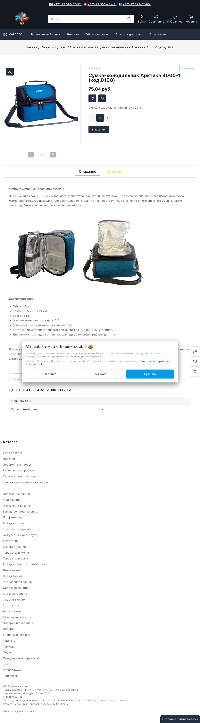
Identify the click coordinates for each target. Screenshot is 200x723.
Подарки (9, 628)
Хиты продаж (13, 452)
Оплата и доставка (129, 34)
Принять (150, 374)
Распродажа (12, 670)
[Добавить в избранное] (92, 98)
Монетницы (11, 540)
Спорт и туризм (54, 47)
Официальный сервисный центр (21, 661)
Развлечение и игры (18, 617)
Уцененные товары (17, 634)
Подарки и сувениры (18, 623)
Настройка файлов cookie (19, 711)
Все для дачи (13, 576)
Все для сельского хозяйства (24, 564)
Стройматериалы (16, 593)
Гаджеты (10, 640)
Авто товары (12, 611)
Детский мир (12, 570)
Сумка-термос (82, 47)
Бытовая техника (15, 546)
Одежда (9, 646)
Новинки (9, 458)
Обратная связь (98, 34)
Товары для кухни (16, 552)
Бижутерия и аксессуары (22, 535)
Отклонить (49, 374)
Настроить (100, 374)
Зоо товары (12, 605)
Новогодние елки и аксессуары (16, 496)
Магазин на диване (17, 505)
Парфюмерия (13, 517)
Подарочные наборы (18, 464)
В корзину (99, 129)
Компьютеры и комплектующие (25, 485)
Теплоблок (11, 675)
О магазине (158, 34)
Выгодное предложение (20, 511)
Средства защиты (16, 587)
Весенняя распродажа (19, 470)
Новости (73, 34)
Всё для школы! (15, 523)
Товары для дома (16, 558)
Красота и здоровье (17, 529)
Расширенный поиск (46, 34)
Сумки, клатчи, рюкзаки (21, 476)
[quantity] (100, 118)
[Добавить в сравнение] (102, 98)
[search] (129, 19)
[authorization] (142, 19)
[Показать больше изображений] (10, 72)
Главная (31, 47)
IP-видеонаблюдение (18, 582)
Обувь (8, 652)
